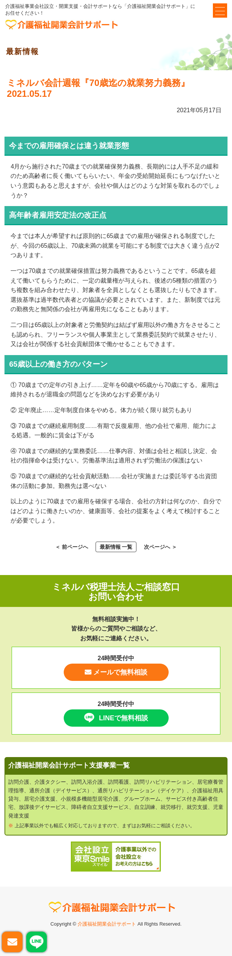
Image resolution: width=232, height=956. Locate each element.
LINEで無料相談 (115, 717)
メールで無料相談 (116, 672)
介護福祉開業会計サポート (107, 924)
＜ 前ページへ (71, 547)
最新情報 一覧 (116, 547)
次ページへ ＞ (160, 547)
